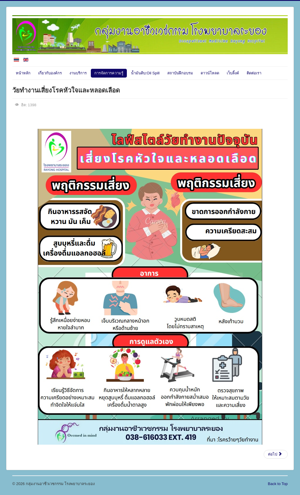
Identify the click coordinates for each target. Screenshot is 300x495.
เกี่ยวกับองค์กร (50, 73)
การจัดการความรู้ (108, 73)
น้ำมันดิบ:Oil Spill (145, 73)
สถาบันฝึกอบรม (180, 73)
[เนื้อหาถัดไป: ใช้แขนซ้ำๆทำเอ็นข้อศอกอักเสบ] (276, 454)
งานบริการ (78, 73)
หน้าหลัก (23, 73)
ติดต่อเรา (254, 73)
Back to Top (278, 484)
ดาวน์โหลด (210, 73)
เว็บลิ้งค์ (233, 73)
